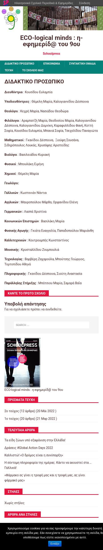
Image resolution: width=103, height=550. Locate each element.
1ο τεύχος (11, 418)
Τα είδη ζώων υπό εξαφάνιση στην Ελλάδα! (34, 440)
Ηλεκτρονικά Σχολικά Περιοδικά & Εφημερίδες (43, 3)
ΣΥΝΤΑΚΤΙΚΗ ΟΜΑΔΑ (82, 63)
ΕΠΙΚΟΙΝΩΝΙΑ (51, 63)
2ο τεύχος (11, 411)
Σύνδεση (84, 3)
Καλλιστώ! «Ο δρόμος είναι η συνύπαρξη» (33, 455)
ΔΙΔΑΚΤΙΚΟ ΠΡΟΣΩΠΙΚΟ (19, 63)
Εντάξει (55, 543)
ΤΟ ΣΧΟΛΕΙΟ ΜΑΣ (33, 70)
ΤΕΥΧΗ (9, 70)
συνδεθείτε (53, 309)
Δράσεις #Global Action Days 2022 (28, 448)
